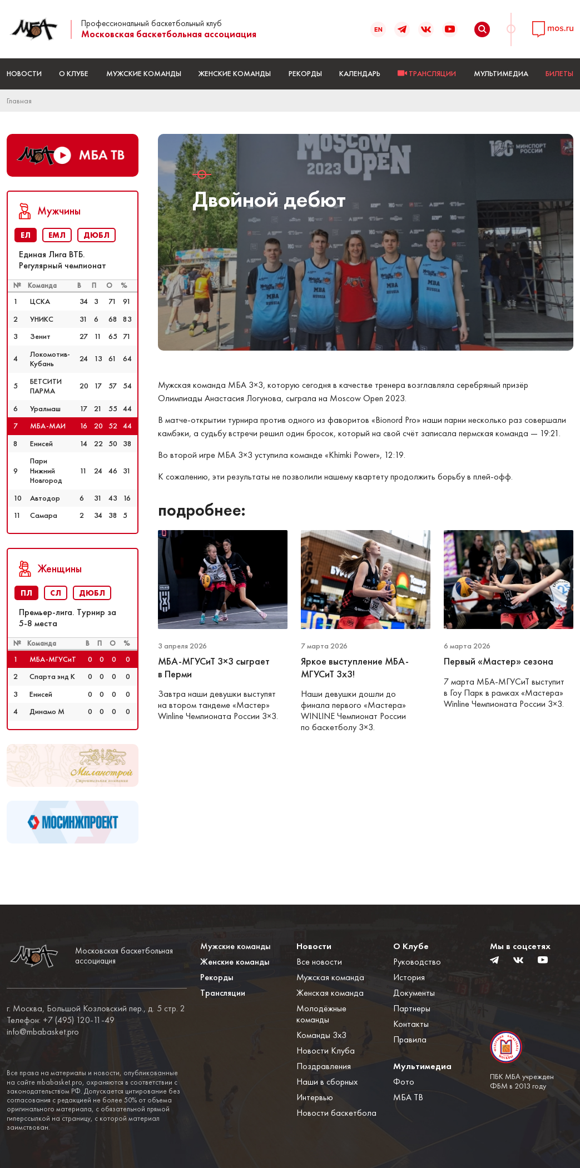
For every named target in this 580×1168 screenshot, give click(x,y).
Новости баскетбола (336, 1113)
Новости (24, 73)
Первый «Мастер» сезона (500, 661)
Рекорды (305, 73)
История (409, 977)
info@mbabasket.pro (43, 1031)
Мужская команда (330, 977)
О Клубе (73, 73)
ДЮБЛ (96, 235)
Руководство (417, 961)
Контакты (411, 1024)
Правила (410, 1039)
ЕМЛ (57, 235)
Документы (414, 993)
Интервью (314, 1097)
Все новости (319, 961)
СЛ (55, 593)
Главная (19, 101)
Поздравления (323, 1066)
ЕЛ (26, 235)
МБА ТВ (408, 1097)
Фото (403, 1081)
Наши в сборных (327, 1081)
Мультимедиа (501, 73)
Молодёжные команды (321, 1013)
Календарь (359, 73)
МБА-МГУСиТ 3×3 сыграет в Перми (214, 667)
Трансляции (222, 993)
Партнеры (411, 1008)
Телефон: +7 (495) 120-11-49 (61, 1020)
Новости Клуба (325, 1050)
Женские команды (235, 73)
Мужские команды (143, 73)
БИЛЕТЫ (559, 73)
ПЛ (26, 593)
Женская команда (330, 993)
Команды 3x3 (321, 1035)
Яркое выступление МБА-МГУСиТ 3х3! (355, 667)
